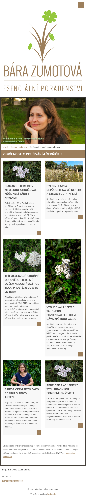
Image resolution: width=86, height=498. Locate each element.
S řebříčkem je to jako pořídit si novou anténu (22, 393)
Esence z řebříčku (19, 147)
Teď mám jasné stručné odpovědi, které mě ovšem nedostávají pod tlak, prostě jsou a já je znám (22, 284)
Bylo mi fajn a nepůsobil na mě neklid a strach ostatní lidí (64, 190)
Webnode (51, 494)
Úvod (5, 147)
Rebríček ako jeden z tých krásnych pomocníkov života (62, 389)
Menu (81, 5)
